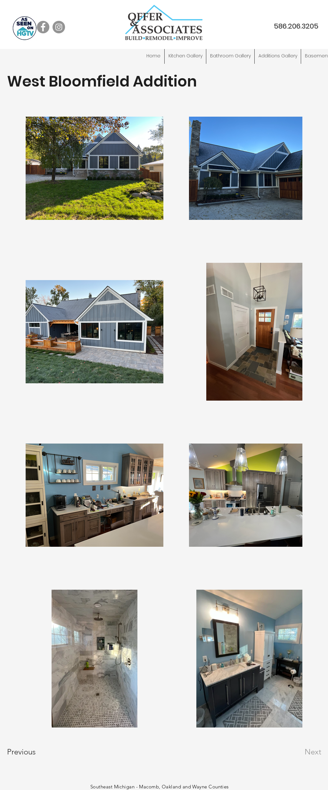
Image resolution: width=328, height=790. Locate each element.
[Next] (300, 751)
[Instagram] (59, 27)
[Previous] (30, 751)
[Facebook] (43, 27)
